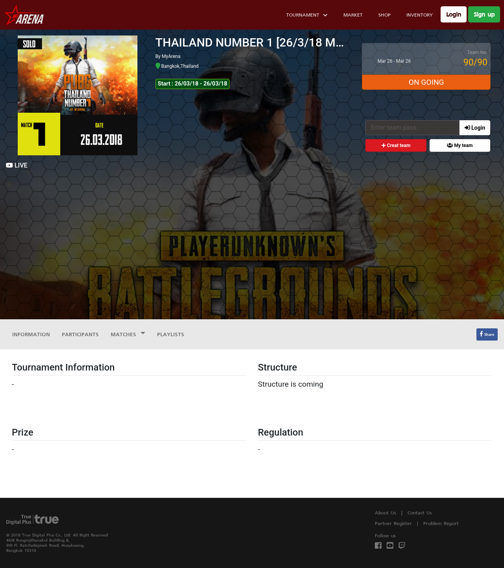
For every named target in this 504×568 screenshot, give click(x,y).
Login (453, 14)
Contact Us (420, 512)
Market (353, 14)
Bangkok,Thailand (177, 66)
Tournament (307, 16)
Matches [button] (125, 334)
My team (459, 145)
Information (31, 334)
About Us (385, 512)
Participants (80, 334)
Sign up (484, 14)
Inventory (419, 14)
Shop (384, 14)
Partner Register (393, 523)
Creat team (396, 145)
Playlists (170, 334)
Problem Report (441, 523)
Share (487, 334)
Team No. (477, 52)
